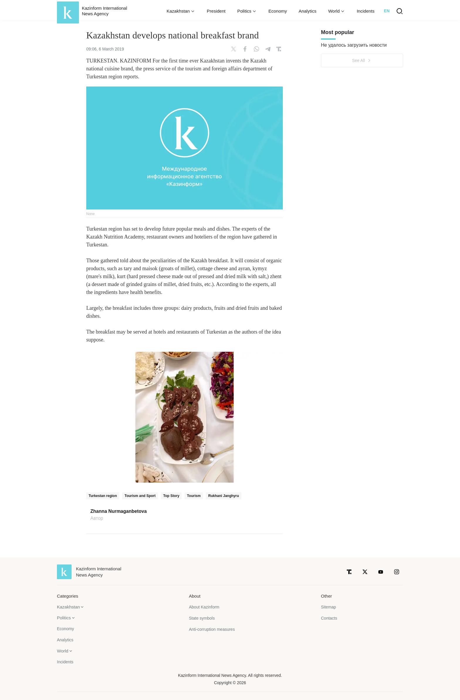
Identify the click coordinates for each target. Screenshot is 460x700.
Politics (64, 617)
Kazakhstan (68, 606)
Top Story (171, 496)
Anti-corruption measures (212, 629)
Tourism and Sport (139, 496)
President (216, 11)
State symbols (202, 618)
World (62, 650)
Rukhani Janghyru (223, 496)
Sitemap (328, 607)
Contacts (329, 618)
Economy (277, 11)
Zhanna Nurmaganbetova (118, 511)
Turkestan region (103, 496)
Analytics (308, 11)
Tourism (193, 496)
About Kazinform (204, 607)
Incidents (366, 11)
